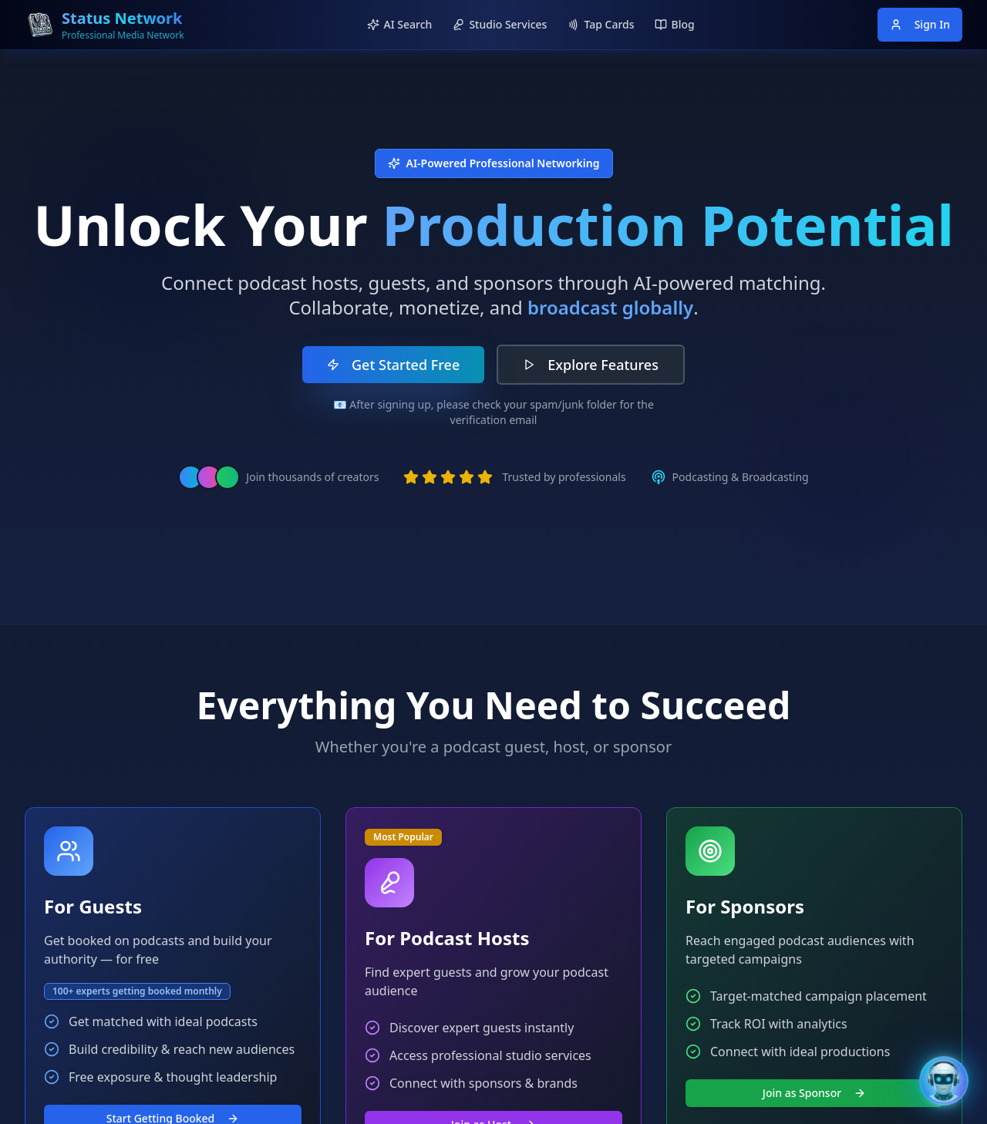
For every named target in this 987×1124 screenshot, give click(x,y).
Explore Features (591, 364)
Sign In (920, 24)
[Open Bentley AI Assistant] (943, 1080)
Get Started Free (393, 364)
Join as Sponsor (814, 1092)
